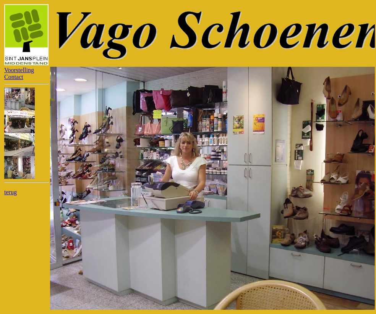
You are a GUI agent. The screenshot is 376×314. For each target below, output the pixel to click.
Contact (13, 77)
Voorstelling (19, 70)
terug (10, 192)
